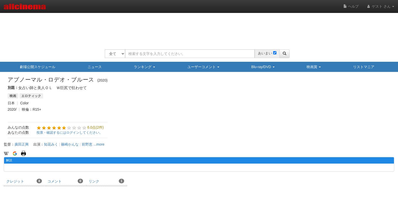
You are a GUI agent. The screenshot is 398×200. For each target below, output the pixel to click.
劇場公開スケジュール (37, 67)
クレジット (24, 181)
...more (99, 144)
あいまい (265, 53)
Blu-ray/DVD (263, 67)
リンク (106, 181)
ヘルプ (351, 6)
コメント (65, 181)
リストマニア (363, 67)
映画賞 (314, 67)
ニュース (95, 67)
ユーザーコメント (203, 67)
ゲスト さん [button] (380, 6)
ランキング (144, 67)
